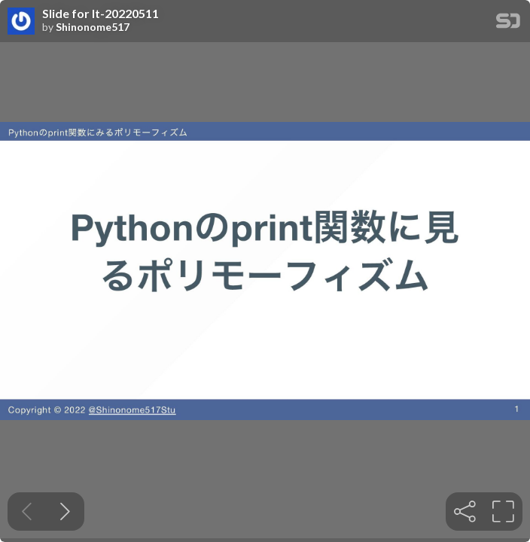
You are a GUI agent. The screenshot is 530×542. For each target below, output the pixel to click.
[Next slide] (65, 511)
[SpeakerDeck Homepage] (508, 24)
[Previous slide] (27, 511)
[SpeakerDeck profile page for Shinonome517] (21, 22)
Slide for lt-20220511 (100, 14)
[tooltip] (465, 511)
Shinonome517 (92, 27)
